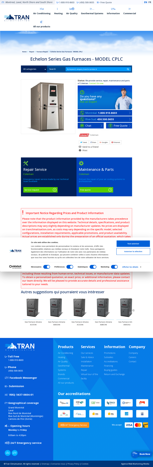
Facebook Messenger (21, 377)
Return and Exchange (114, 374)
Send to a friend (90, 147)
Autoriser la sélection (133, 447)
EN (145, 2)
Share (93, 142)
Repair (31, 52)
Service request (31, 189)
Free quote (85, 189)
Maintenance (87, 365)
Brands (61, 374)
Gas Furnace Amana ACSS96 (80, 323)
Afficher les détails (130, 462)
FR (149, 2)
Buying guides (110, 370)
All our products (41, 24)
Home (24, 52)
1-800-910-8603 (65, 2)
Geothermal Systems (92, 11)
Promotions (109, 353)
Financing (108, 365)
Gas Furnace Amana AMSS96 (56, 323)
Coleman (84, 83)
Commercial (129, 11)
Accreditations (111, 361)
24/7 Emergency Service (73, 425)
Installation (86, 361)
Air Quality (71, 11)
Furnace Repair (42, 52)
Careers (132, 357)
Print (84, 150)
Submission (14, 386)
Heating (58, 11)
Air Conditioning (41, 11)
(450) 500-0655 (85, 2)
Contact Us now (96, 83)
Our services (87, 353)
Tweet (83, 142)
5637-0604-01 (19, 394)
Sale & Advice (87, 357)
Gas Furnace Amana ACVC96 (33, 323)
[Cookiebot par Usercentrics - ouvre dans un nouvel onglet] (15, 462)
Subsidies (108, 357)
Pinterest (115, 142)
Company (133, 353)
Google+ (104, 142)
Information (113, 11)
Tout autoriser (133, 439)
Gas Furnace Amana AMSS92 (126, 323)
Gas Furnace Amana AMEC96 (103, 323)
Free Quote (104, 2)
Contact (132, 361)
